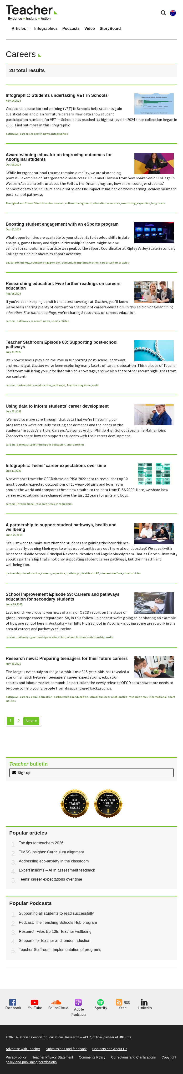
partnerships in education (34, 385)
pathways (12, 133)
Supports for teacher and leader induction (54, 941)
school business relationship (85, 637)
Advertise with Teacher (23, 1049)
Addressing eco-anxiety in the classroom (54, 861)
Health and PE (90, 573)
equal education (41, 697)
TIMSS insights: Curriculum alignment (51, 852)
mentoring (128, 203)
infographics (59, 133)
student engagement (46, 262)
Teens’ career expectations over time (50, 879)
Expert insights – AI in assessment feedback (57, 870)
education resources (106, 203)
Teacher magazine (78, 385)
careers (25, 133)
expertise (143, 203)
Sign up (21, 772)
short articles (120, 262)
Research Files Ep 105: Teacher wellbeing (55, 931)
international (25, 504)
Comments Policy (92, 1057)
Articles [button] (21, 28)
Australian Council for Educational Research (47, 1037)
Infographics (46, 28)
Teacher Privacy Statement (52, 1057)
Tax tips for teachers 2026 (41, 843)
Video (89, 28)
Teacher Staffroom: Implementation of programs (60, 950)
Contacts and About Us (109, 1049)
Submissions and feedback (66, 1049)
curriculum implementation (80, 262)
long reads (158, 203)
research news (40, 133)
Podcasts (71, 28)
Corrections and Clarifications (133, 1057)
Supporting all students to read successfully (56, 913)
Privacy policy (16, 1057)
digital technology (18, 262)
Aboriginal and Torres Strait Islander (29, 203)
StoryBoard (110, 28)
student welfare (111, 573)
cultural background (78, 203)
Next (31, 721)
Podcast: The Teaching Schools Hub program (58, 922)
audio (95, 385)
